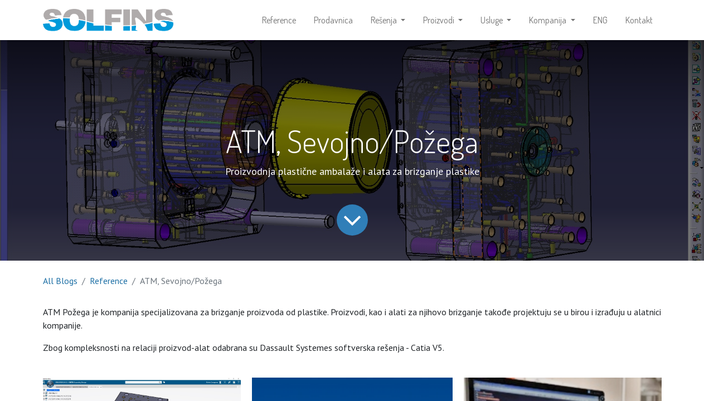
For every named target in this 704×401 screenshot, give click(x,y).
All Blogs (60, 280)
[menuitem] (279, 20)
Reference (109, 280)
